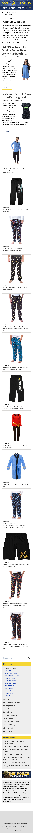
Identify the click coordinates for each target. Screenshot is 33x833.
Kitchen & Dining (9, 725)
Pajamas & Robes (7, 14)
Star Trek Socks (9, 685)
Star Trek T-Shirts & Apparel (14, 12)
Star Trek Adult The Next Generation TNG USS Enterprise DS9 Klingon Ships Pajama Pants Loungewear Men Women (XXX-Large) (15, 525)
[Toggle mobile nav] (29, 8)
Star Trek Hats (9, 688)
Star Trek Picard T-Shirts (12, 675)
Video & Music (8, 728)
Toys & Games (8, 709)
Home (4, 8)
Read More (7, 88)
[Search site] (15, 658)
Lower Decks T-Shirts (11, 673)
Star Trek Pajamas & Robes (14, 56)
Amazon (7, 166)
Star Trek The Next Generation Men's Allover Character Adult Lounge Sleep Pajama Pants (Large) (15, 605)
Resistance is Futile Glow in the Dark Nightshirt (16, 95)
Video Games (8, 731)
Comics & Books (8, 718)
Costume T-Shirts (10, 678)
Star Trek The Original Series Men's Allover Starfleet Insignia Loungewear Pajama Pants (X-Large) (15, 328)
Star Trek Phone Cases (11, 715)
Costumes (6, 699)
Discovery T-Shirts (10, 680)
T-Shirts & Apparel (9, 668)
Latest (12, 8)
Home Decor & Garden (11, 722)
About (21, 8)
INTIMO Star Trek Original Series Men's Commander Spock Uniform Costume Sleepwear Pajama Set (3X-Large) (16, 170)
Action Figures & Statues (12, 702)
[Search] (29, 658)
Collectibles (7, 712)
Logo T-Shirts (9, 670)
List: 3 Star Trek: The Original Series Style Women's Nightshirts (14, 50)
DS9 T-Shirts (8, 696)
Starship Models (9, 706)
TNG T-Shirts (9, 693)
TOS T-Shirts (8, 691)
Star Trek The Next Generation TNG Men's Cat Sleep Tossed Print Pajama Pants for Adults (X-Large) (15, 646)
